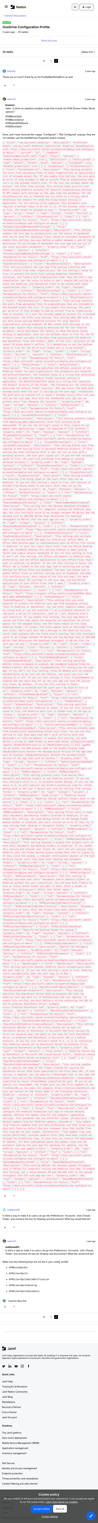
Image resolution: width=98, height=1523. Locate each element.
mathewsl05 (13, 1209)
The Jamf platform (12, 1431)
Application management (15, 1446)
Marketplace (8, 1400)
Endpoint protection (12, 1471)
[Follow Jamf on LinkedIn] (9, 1364)
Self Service (8, 1461)
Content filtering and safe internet (19, 1482)
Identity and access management (19, 1466)
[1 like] (14, 1299)
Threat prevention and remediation (20, 1477)
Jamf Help (7, 1379)
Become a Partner (11, 1405)
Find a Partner (9, 1410)
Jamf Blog (7, 1395)
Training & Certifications (14, 1385)
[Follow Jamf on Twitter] (3, 1364)
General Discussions (15, 15)
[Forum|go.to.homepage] (18, 7)
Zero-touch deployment (14, 1436)
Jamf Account (9, 1415)
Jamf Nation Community (15, 1390)
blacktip (11, 71)
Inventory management (14, 1451)
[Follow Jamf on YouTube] (16, 1364)
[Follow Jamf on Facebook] (28, 1364)
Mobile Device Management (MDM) (20, 1441)
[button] (6, 7)
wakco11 (11, 99)
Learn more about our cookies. (62, 1502)
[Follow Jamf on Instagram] (22, 1364)
